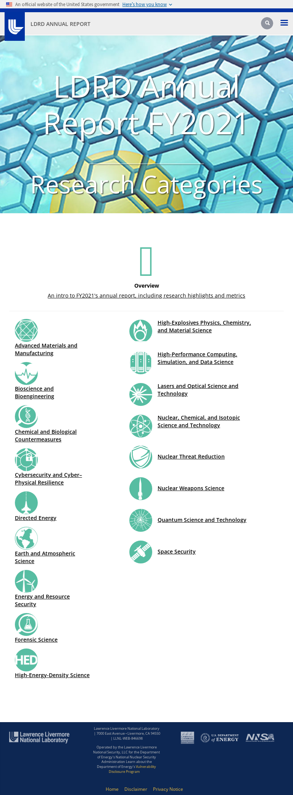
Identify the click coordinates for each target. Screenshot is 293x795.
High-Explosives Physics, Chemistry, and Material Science (204, 326)
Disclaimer (135, 789)
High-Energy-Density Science (52, 675)
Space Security (177, 551)
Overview (146, 285)
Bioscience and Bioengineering (34, 392)
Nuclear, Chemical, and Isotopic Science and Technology (199, 421)
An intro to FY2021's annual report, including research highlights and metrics (146, 295)
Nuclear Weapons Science (191, 488)
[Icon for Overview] (146, 260)
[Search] (267, 25)
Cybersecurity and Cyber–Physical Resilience (48, 478)
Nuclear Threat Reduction (191, 456)
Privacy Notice (168, 789)
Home (112, 789)
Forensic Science (36, 639)
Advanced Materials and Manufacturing (46, 349)
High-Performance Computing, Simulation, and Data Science (197, 358)
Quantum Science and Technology (202, 519)
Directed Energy (35, 517)
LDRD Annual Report (60, 23)
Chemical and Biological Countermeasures (46, 435)
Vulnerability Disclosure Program (132, 769)
